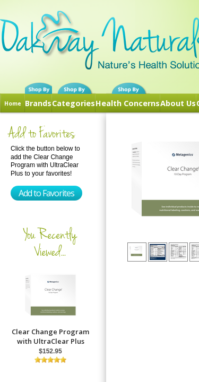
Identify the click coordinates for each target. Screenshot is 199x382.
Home (12, 103)
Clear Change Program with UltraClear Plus (50, 336)
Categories (73, 103)
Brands (38, 103)
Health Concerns (128, 103)
